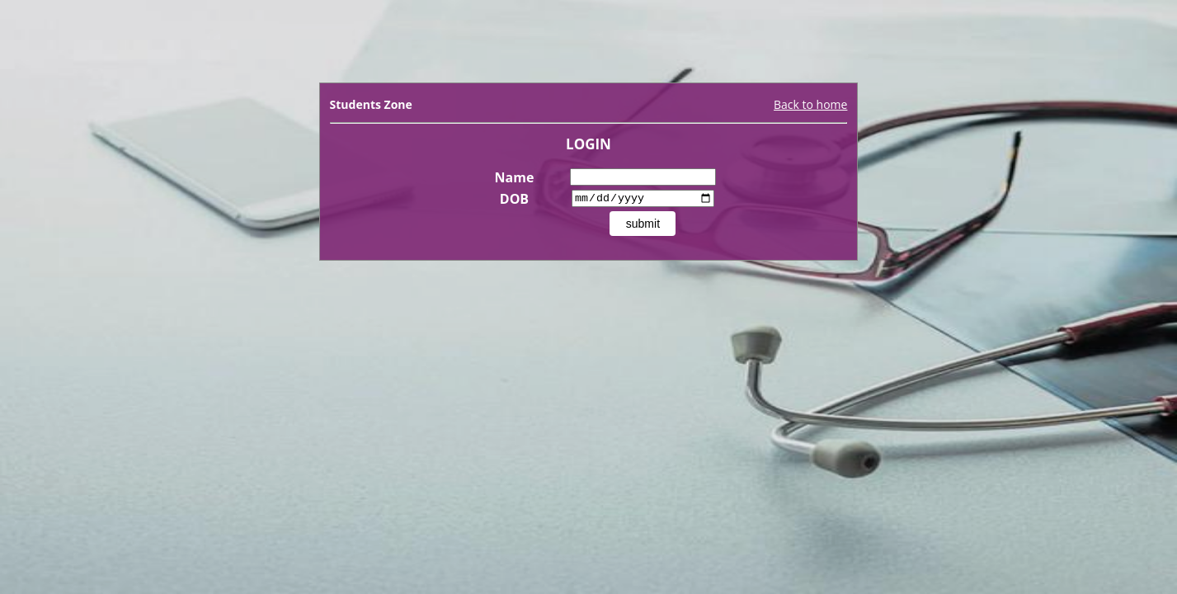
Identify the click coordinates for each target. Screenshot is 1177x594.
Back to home (810, 104)
